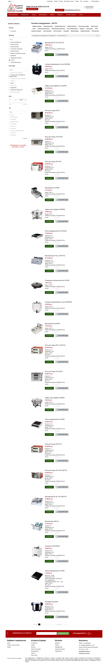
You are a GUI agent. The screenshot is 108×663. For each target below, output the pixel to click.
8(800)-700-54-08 (31, 6)
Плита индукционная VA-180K (55, 571)
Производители (35, 651)
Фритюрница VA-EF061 (52, 324)
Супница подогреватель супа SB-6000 (57, 64)
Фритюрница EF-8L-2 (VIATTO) (55, 256)
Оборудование (25, 14)
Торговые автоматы (60, 649)
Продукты (60, 14)
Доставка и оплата (69, 1)
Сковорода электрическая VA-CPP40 (57, 280)
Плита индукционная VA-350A (55, 419)
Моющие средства (71, 14)
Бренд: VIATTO (49, 47)
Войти (8, 643)
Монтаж (61, 1)
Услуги (81, 14)
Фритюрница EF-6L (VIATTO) (54, 43)
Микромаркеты (43, 14)
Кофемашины (58, 651)
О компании (50, 1)
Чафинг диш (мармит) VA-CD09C (56, 86)
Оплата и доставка (36, 649)
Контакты (85, 1)
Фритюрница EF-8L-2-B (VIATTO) (55, 497)
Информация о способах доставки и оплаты (18, 146)
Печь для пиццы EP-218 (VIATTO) (56, 470)
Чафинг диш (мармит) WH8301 (55, 209)
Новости (33, 653)
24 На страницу (62, 36)
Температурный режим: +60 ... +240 (54, 582)
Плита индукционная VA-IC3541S (56, 231)
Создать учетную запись (13, 645)
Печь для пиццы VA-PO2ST (54, 371)
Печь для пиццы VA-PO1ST (54, 137)
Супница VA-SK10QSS (52, 546)
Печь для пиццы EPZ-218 (53, 444)
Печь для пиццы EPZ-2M (53, 162)
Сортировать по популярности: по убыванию (44, 36)
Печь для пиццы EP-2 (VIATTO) (55, 345)
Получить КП (59, 10)
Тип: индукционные (50, 580)
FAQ (81, 1)
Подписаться (63, 633)
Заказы (9, 647)
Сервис (56, 1)
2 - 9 (67, 624)
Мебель (52, 14)
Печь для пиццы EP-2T (52, 111)
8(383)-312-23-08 (43, 6)
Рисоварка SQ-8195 (51, 602)
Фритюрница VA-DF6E (52, 188)
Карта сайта (34, 655)
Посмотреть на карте (84, 653)
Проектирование (13, 14)
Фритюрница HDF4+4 (52, 521)
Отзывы (77, 1)
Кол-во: (47, 51)
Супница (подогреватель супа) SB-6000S (58, 302)
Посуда (34, 14)
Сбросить (25, 138)
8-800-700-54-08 (83, 647)
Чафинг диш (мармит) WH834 (54, 398)
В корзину (49, 55)
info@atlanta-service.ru (72, 10)
